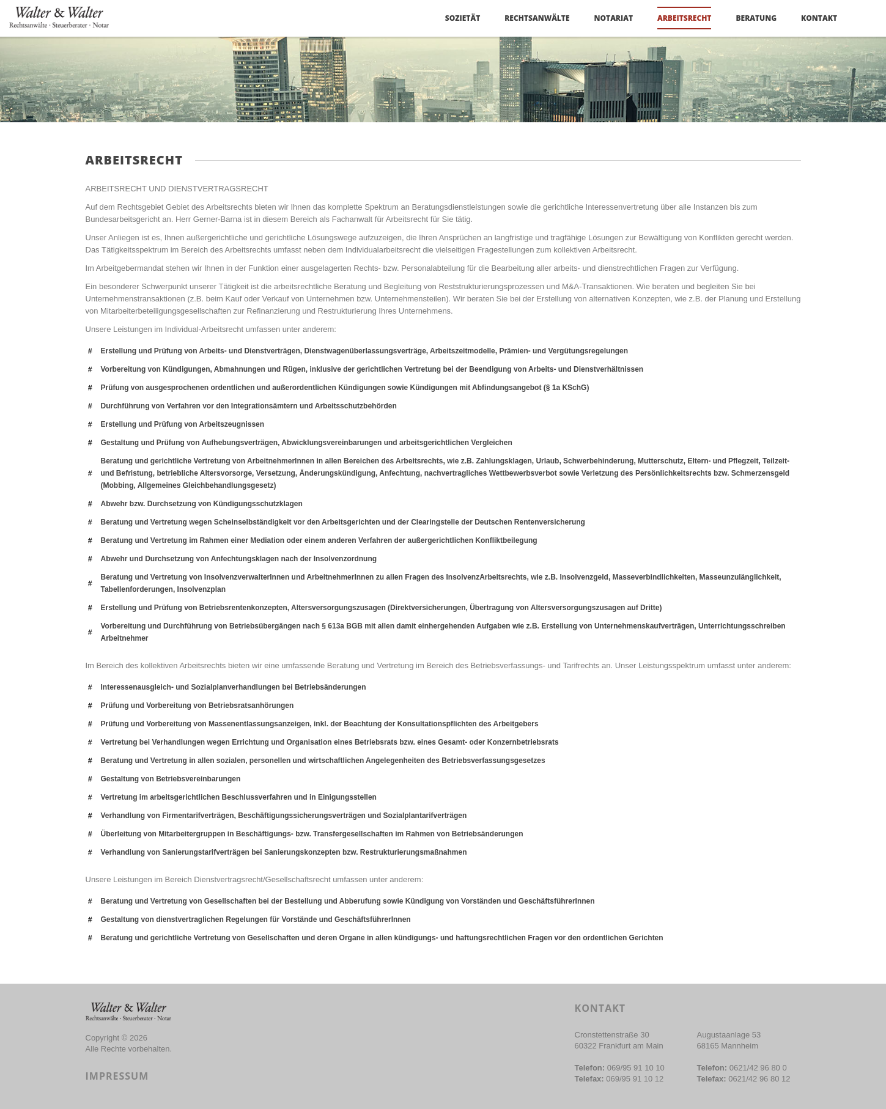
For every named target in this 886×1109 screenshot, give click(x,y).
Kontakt (819, 18)
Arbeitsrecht (684, 18)
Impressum (117, 1076)
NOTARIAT (613, 18)
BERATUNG (756, 18)
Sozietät (462, 18)
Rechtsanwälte (536, 18)
